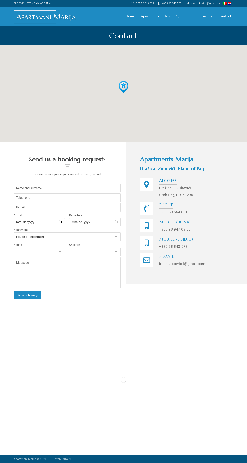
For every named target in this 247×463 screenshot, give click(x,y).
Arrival (18, 215)
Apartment (21, 229)
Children (74, 244)
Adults (18, 244)
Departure (76, 215)
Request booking (27, 295)
